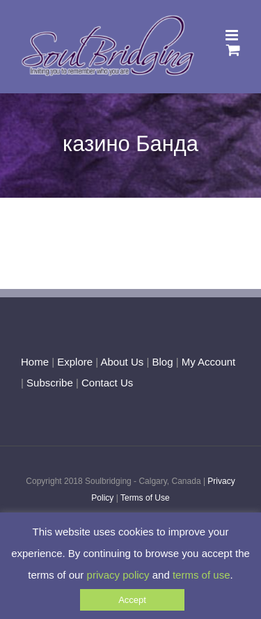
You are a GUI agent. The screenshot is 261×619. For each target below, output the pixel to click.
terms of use (201, 575)
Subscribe (49, 383)
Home (35, 362)
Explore (75, 362)
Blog (162, 362)
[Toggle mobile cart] (233, 49)
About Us (122, 362)
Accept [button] (132, 600)
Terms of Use (145, 498)
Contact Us (106, 383)
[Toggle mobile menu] (233, 35)
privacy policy (118, 575)
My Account (209, 362)
